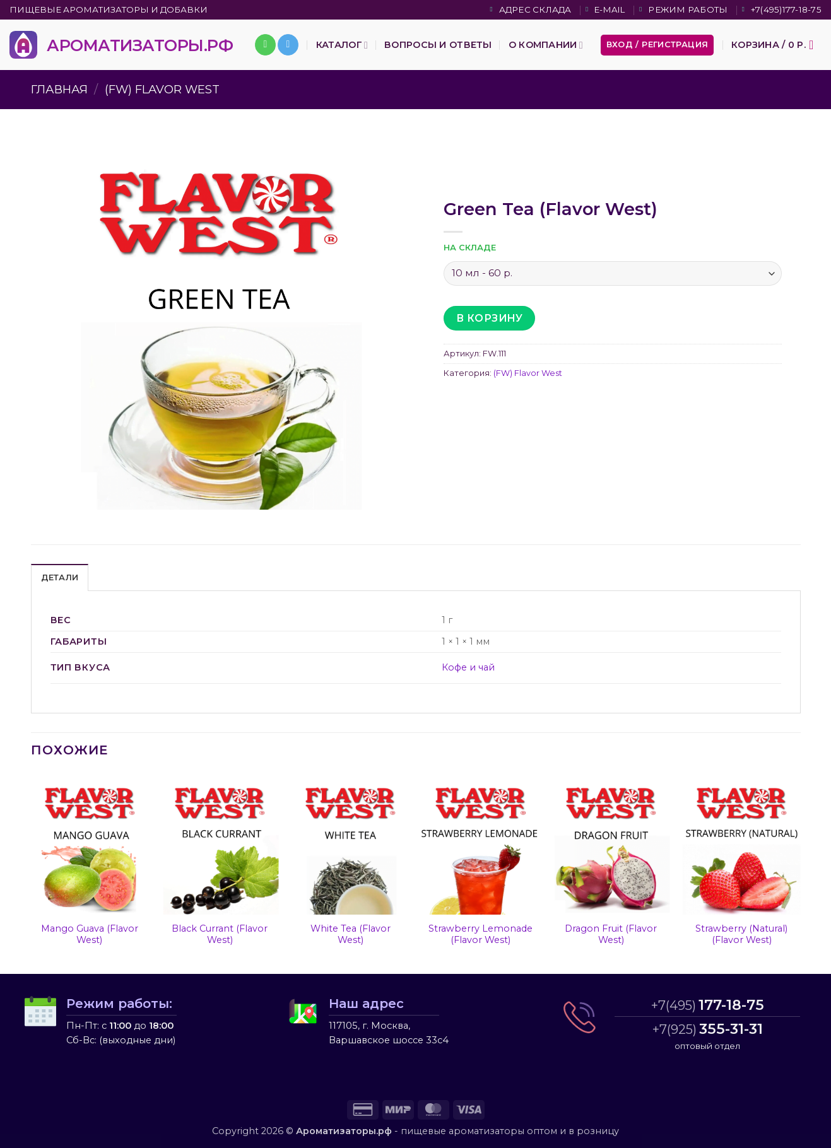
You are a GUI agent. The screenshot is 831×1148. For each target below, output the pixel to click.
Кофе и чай (468, 667)
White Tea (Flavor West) (350, 934)
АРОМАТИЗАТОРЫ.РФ (140, 45)
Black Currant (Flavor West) (220, 934)
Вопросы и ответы (438, 44)
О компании (546, 45)
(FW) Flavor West (162, 89)
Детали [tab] (60, 577)
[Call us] (265, 45)
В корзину (489, 318)
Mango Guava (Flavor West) (89, 934)
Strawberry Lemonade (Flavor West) (480, 934)
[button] (657, 45)
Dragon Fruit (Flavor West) (611, 934)
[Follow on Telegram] (288, 45)
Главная (59, 89)
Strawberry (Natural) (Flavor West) (741, 934)
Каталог (342, 45)
